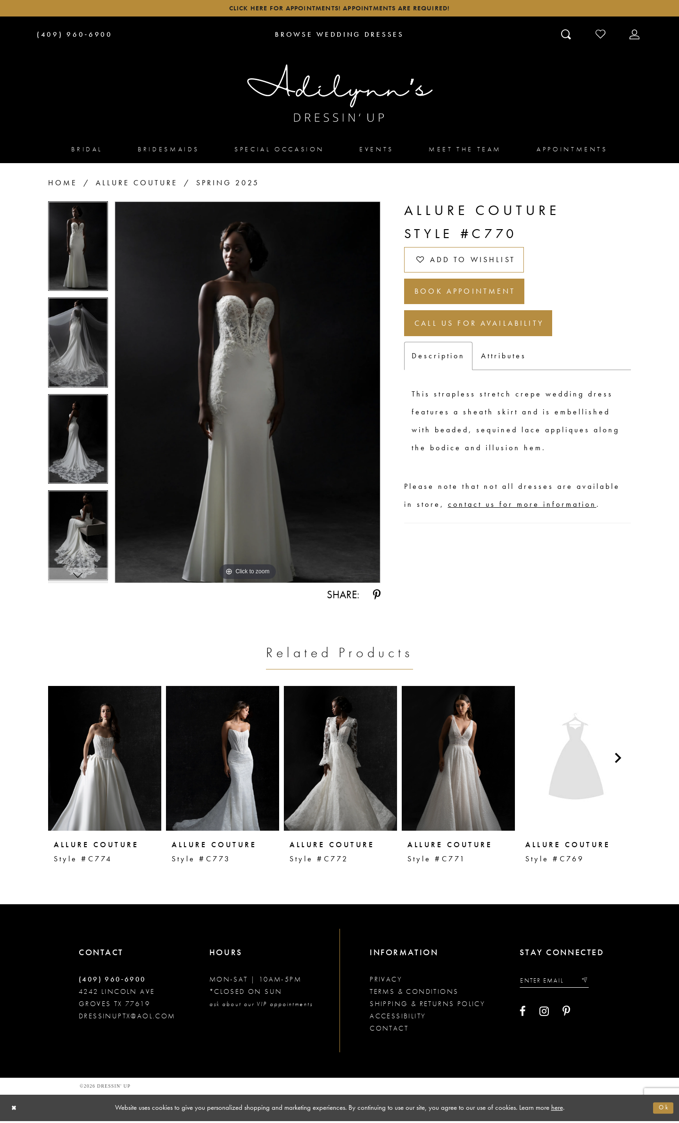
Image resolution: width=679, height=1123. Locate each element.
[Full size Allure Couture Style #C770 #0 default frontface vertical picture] (247, 394)
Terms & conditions (414, 994)
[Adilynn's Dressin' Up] (339, 96)
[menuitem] (87, 151)
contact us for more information (522, 520)
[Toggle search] (567, 36)
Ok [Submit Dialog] (662, 1110)
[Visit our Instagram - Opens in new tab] (544, 1015)
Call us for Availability (488, 337)
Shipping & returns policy (427, 1006)
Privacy (386, 981)
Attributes (503, 372)
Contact (389, 1030)
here (557, 1109)
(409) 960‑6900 (112, 981)
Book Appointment (473, 301)
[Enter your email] (559, 983)
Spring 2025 (227, 185)
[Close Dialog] (15, 1110)
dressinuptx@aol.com (127, 1018)
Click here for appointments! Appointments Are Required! (339, 10)
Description (438, 372)
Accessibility (398, 1018)
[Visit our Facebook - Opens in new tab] (523, 1015)
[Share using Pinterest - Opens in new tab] (377, 597)
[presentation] (104, 760)
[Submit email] (593, 983)
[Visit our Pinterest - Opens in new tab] (566, 1015)
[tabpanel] (78, 252)
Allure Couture (137, 185)
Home (62, 185)
